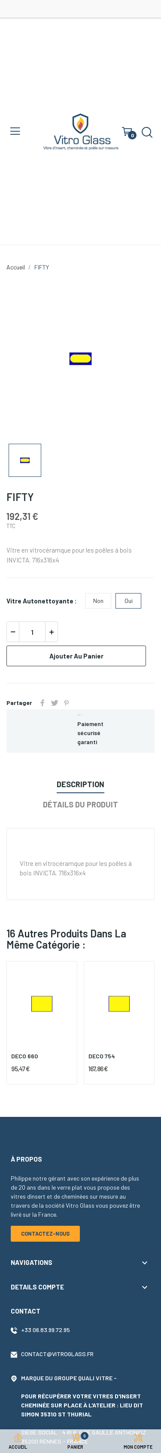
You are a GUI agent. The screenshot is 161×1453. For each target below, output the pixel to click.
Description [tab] (80, 784)
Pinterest (67, 702)
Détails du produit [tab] (80, 804)
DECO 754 (101, 1056)
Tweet (55, 702)
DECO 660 (24, 1056)
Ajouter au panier (76, 656)
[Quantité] (32, 631)
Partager (42, 702)
